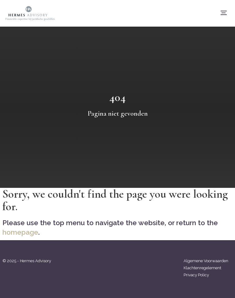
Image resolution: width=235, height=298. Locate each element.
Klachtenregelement (202, 268)
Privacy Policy (196, 275)
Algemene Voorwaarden (206, 261)
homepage (20, 232)
